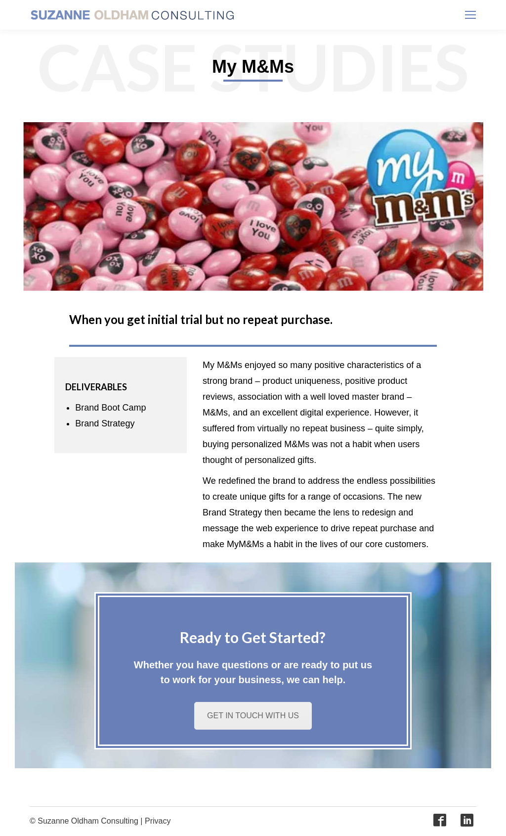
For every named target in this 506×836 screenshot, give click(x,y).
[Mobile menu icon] (470, 15)
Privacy (157, 821)
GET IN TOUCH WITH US (253, 715)
